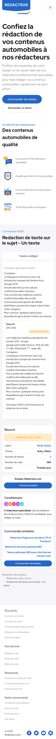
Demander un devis (20, 108)
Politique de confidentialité (17, 632)
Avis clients (10, 719)
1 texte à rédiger (28, 256)
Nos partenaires (12, 713)
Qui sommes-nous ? (14, 621)
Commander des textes (22, 99)
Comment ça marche (14, 616)
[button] (50, 7)
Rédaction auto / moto (19, 578)
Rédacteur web (12, 653)
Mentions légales (12, 637)
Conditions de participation (17, 703)
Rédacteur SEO (12, 658)
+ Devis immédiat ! (28, 485)
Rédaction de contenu (14, 574)
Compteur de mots (13, 688)
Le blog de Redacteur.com (17, 683)
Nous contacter (12, 708)
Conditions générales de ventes (19, 626)
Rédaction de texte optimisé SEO (23, 546)
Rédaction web (11, 664)
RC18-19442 (44, 445)
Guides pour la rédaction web (18, 678)
